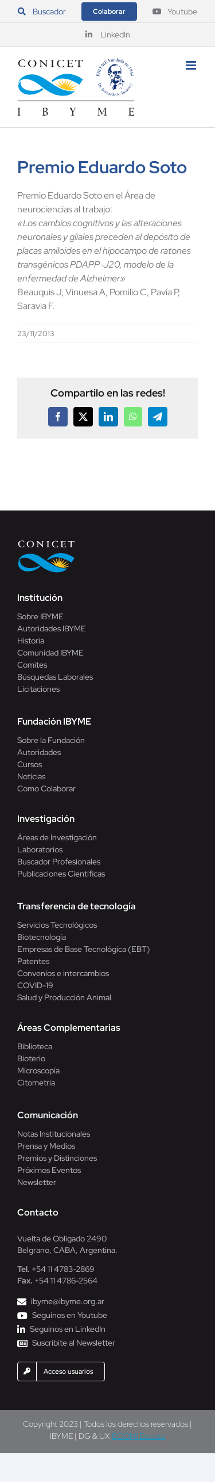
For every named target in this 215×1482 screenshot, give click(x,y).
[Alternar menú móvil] (192, 65)
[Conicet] (46, 544)
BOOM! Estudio (138, 1436)
